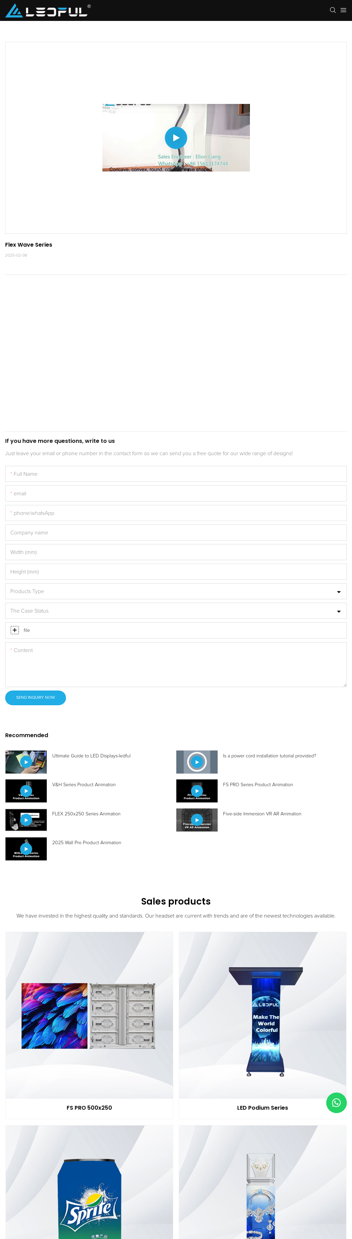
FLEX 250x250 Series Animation (86, 814)
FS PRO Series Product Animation (258, 784)
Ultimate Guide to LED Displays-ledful (91, 756)
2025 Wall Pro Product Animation (86, 842)
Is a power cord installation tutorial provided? (269, 756)
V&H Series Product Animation (84, 784)
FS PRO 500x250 (89, 1108)
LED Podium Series (262, 1108)
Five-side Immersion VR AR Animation (262, 814)
